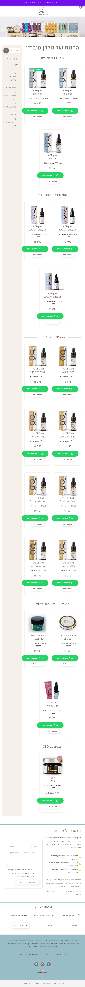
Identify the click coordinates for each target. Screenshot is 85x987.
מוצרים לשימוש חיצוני (10, 124)
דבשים (11, 114)
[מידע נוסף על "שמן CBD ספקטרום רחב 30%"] (52, 322)
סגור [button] (26, 2)
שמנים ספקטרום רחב (10, 97)
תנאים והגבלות (33, 954)
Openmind (38, 984)
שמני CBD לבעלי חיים (10, 109)
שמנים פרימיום (11, 88)
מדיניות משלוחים (60, 954)
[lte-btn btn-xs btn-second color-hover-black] (68, 117)
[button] (81, 7)
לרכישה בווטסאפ (65, 110)
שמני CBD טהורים (12, 78)
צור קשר (21, 954)
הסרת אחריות (46, 954)
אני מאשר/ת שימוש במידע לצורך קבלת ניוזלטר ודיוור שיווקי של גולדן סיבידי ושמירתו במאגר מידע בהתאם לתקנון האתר (22, 873)
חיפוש (6, 50)
